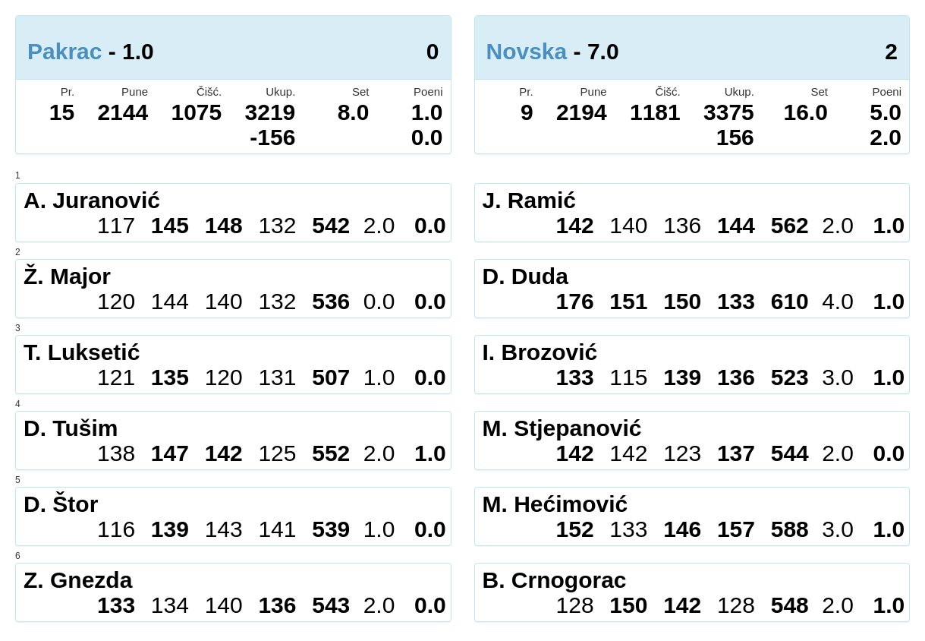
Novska (527, 51)
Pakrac (64, 51)
